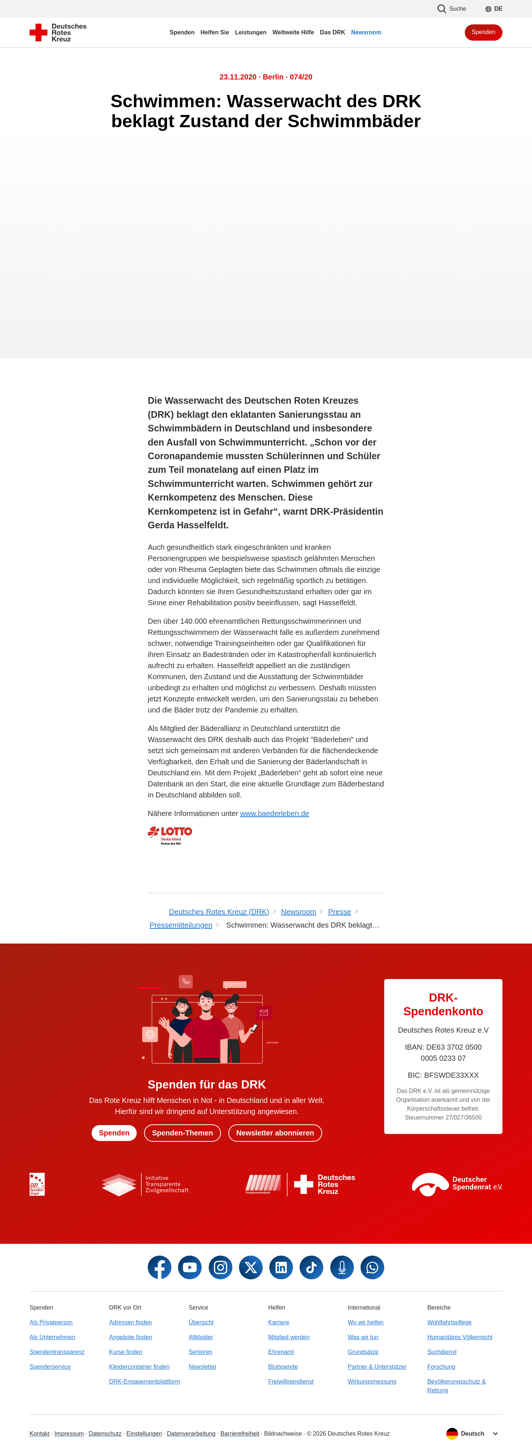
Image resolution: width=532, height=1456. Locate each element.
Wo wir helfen (365, 1322)
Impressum (69, 1433)
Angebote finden (130, 1337)
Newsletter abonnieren (276, 1133)
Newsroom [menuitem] (366, 32)
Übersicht (201, 1322)
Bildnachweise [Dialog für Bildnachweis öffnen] (283, 1433)
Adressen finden (130, 1322)
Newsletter (203, 1367)
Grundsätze (363, 1352)
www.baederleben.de (274, 813)
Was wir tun (363, 1337)
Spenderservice (50, 1367)
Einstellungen (144, 1433)
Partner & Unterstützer (377, 1367)
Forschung (441, 1367)
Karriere (278, 1322)
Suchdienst (442, 1352)
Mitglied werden (289, 1337)
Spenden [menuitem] (182, 32)
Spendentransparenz (57, 1352)
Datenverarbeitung (191, 1433)
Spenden (483, 32)
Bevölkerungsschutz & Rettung (456, 1386)
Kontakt (40, 1433)
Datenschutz (105, 1433)
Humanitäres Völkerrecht (459, 1337)
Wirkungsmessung (372, 1381)
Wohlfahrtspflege (449, 1322)
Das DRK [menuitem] (332, 32)
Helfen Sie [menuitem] (215, 32)
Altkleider (201, 1337)
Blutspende (283, 1367)
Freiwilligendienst (291, 1381)
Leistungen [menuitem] (250, 32)
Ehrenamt (281, 1352)
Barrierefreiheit (240, 1433)
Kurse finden (125, 1352)
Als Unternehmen (52, 1337)
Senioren (200, 1352)
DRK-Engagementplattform (144, 1381)
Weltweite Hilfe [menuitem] (293, 32)
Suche (451, 8)
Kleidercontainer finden (139, 1367)
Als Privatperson (51, 1322)
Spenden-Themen (182, 1133)
